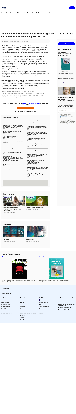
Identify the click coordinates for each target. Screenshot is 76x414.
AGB (74, 113)
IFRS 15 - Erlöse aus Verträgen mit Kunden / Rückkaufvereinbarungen (12, 148)
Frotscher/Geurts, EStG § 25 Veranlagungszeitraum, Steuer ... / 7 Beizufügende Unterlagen (35, 174)
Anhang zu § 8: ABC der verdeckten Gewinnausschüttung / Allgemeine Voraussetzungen (11, 169)
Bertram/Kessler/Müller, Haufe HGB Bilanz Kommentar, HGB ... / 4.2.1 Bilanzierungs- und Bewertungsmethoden (37, 133)
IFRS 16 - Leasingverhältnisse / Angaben (12, 152)
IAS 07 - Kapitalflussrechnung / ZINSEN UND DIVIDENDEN (13, 142)
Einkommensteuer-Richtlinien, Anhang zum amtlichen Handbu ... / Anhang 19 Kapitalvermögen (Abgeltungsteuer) (36, 144)
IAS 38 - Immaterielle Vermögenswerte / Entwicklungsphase (12, 132)
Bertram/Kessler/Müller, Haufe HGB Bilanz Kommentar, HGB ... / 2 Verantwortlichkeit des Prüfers (37, 127)
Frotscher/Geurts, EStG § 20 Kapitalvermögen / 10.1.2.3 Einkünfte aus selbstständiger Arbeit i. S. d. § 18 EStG (37, 168)
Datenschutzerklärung (64, 116)
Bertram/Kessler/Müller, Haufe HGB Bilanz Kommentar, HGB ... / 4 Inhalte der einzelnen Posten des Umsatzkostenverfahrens (13, 126)
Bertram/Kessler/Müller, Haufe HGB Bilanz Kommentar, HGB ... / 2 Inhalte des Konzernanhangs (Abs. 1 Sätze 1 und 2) (36, 121)
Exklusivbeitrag (7, 197)
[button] (11, 8)
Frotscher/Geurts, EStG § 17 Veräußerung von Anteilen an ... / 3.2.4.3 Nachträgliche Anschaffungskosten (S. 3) (37, 155)
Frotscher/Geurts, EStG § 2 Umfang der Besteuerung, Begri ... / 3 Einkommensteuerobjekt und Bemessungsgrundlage (36, 162)
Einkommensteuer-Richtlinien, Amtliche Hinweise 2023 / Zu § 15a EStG (36, 139)
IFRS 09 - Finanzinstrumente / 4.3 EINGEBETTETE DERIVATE (10, 137)
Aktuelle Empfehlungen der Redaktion (11, 164)
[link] (3, 12)
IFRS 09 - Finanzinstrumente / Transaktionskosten (9, 120)
